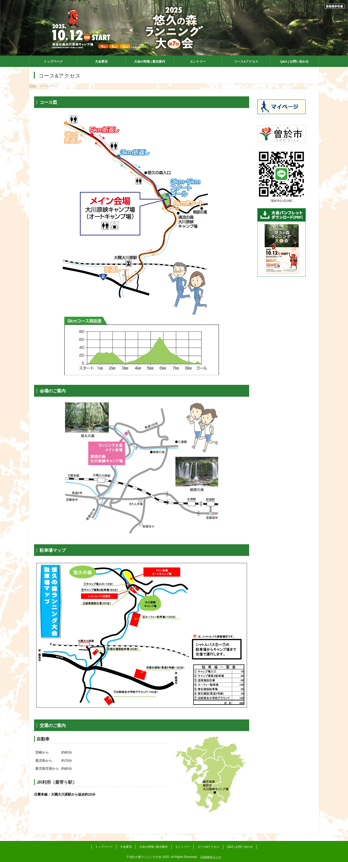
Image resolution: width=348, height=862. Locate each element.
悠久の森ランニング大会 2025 (149, 857)
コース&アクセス (208, 846)
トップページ (104, 846)
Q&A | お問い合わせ (240, 846)
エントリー (182, 846)
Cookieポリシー (211, 857)
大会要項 (126, 846)
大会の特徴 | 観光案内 (153, 846)
